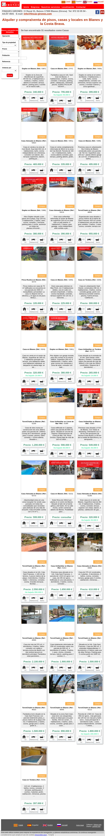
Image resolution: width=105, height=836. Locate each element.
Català (65, 1)
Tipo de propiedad (9, 42)
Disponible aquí (41, 835)
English (87, 1)
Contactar (81, 7)
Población (6, 55)
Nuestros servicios (50, 7)
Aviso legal (80, 825)
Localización (68, 7)
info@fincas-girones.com (38, 14)
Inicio (26, 7)
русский (99, 1)
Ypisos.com (97, 825)
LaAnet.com (96, 826)
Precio (4, 49)
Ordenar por (6, 68)
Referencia (6, 61)
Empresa (35, 7)
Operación (6, 36)
